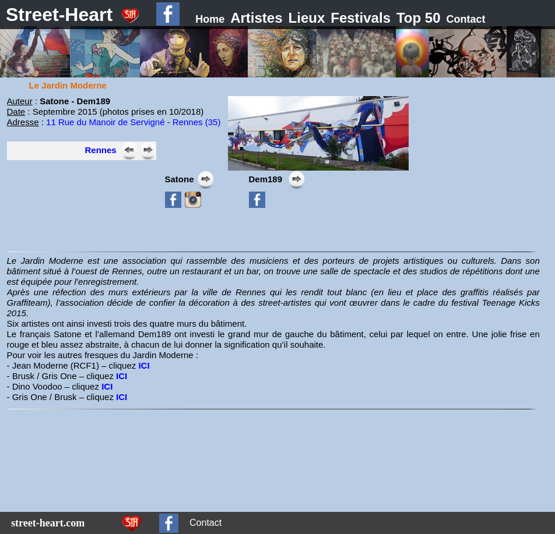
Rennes (101, 150)
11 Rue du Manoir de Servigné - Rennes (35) (133, 122)
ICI (145, 365)
